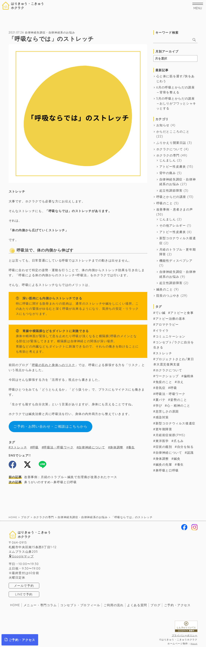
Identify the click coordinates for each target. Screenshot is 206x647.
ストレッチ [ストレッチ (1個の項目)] (164, 353)
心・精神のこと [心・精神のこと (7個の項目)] (178, 405)
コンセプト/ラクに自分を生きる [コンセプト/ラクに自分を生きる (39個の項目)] (173, 344)
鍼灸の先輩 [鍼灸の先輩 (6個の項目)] (164, 464)
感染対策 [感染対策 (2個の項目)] (162, 417)
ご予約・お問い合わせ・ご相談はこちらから (50, 426)
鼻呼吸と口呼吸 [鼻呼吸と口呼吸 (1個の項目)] (167, 470)
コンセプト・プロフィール (80, 605)
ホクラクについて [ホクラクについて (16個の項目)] (169, 370)
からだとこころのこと (173, 131)
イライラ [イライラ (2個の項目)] (162, 330)
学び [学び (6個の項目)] (159, 405)
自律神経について (91, 447)
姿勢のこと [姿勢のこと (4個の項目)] (178, 400)
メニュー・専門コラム (40, 605)
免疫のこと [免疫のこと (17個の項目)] (164, 382)
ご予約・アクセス (177, 605)
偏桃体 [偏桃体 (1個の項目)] (189, 376)
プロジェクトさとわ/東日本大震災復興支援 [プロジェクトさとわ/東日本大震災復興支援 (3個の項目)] (173, 361)
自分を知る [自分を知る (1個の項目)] (185, 447)
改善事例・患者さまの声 (174, 209)
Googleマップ (23, 556)
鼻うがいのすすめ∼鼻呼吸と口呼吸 (43, 482)
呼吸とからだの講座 (171, 197)
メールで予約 (24, 585)
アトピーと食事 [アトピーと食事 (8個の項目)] (182, 313)
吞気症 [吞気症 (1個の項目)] (161, 388)
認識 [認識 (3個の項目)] (190, 452)
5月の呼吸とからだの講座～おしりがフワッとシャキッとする (176, 103)
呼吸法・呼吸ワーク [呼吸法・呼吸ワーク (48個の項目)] (170, 394)
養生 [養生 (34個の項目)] (180, 464)
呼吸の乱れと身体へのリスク (53, 365)
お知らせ (163, 125)
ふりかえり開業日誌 (171, 143)
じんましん (167, 160)
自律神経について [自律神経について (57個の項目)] (169, 452)
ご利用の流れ (114, 605)
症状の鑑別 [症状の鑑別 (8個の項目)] (164, 447)
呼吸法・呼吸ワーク (58, 447)
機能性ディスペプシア (176, 260)
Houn (194, 643)
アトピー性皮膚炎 (172, 166)
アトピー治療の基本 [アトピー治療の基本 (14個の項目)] (170, 318)
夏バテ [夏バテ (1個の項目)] (161, 400)
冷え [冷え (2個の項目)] (180, 382)
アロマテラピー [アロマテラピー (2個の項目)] (167, 324)
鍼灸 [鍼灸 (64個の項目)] (177, 458)
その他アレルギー (172, 225)
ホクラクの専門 (168, 155)
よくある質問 (137, 605)
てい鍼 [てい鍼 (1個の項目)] (161, 313)
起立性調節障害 (171, 190)
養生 (131, 447)
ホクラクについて (169, 149)
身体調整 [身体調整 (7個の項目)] (162, 458)
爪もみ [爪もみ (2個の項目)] (179, 441)
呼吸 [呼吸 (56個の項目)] (173, 388)
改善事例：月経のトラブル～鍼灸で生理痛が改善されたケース (63, 477)
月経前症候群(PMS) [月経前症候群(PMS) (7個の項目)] (170, 435)
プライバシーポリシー (185, 635)
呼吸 (35, 447)
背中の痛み (167, 173)
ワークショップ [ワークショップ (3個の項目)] (167, 376)
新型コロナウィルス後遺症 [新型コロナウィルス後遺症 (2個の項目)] (175, 423)
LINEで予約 (23, 594)
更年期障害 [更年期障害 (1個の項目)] (164, 429)
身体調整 (116, 447)
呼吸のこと (164, 203)
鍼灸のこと (164, 289)
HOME (15, 605)
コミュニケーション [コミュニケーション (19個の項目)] (170, 336)
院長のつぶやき (168, 295)
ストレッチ (19, 447)
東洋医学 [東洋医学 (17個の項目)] (162, 441)
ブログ (155, 605)
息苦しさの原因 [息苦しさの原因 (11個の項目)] (167, 411)
